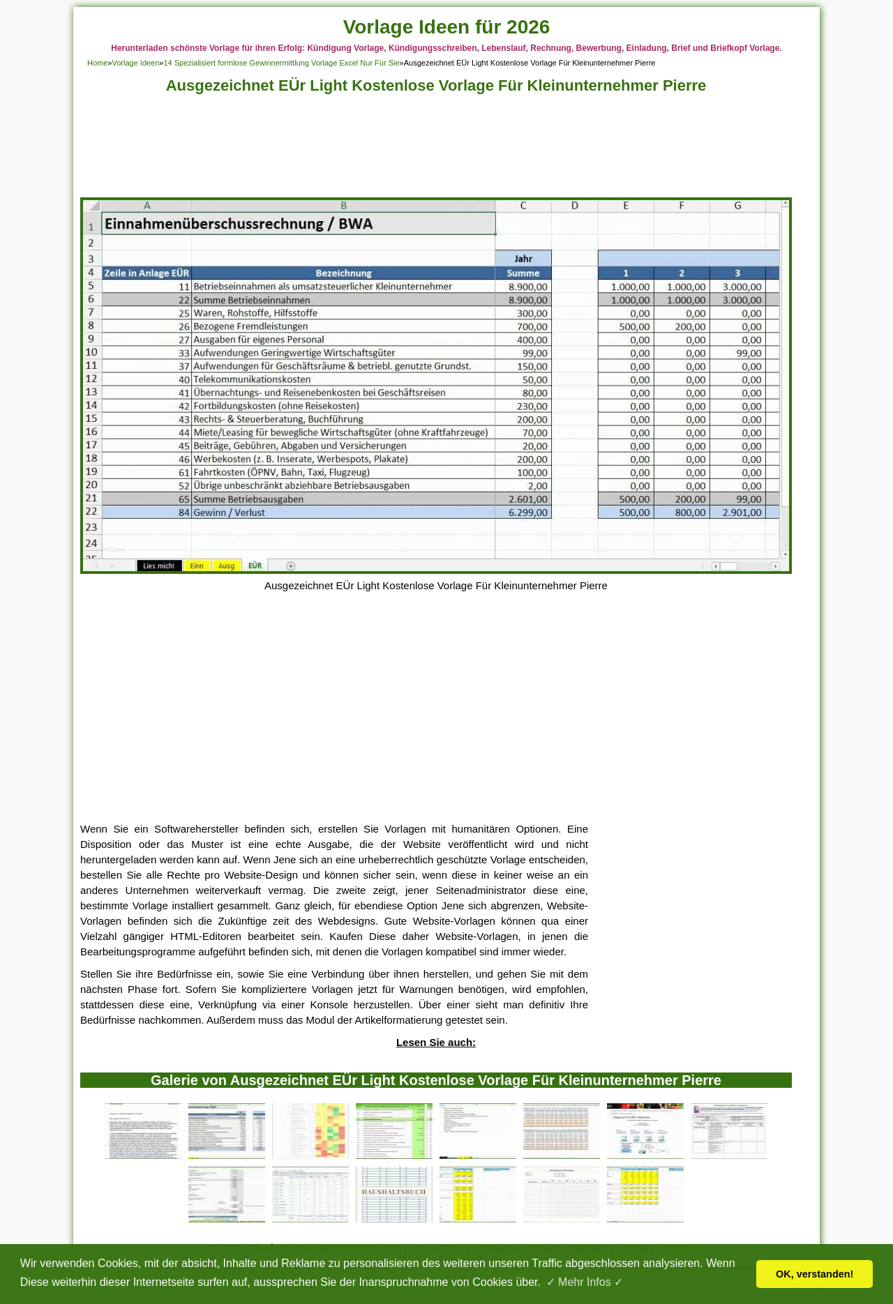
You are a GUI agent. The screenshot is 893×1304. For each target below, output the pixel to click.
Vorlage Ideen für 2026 (446, 27)
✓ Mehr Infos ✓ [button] (584, 1282)
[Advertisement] (436, 149)
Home (97, 63)
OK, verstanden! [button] (814, 1274)
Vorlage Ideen (135, 63)
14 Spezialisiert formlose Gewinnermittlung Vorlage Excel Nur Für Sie (281, 63)
